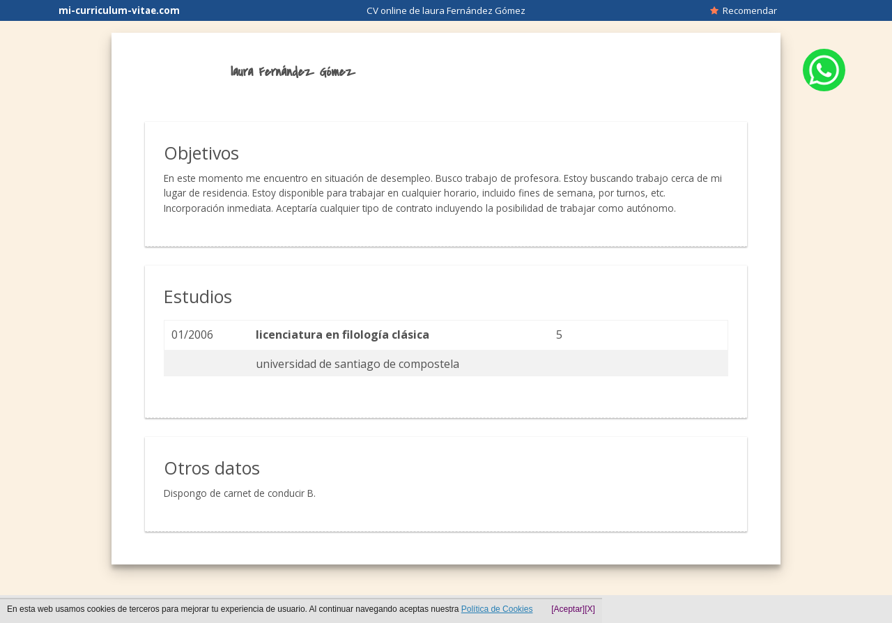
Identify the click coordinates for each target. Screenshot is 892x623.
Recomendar (743, 10)
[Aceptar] (568, 609)
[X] (590, 609)
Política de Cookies (497, 609)
